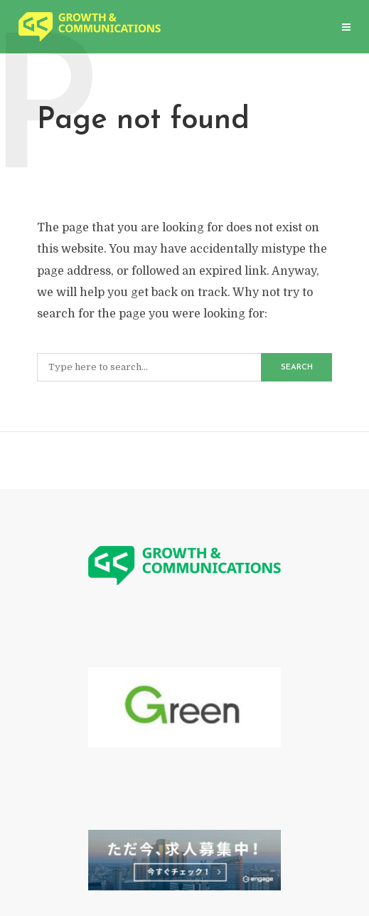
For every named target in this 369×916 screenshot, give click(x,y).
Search (297, 368)
